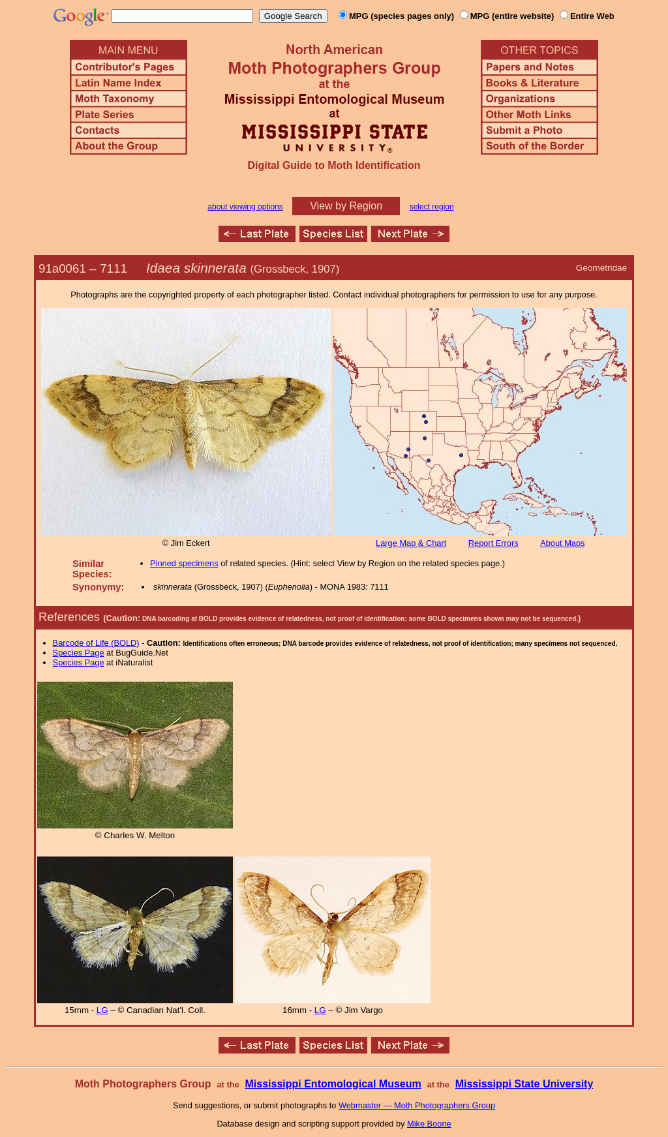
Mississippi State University (524, 1083)
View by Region (346, 205)
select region (432, 206)
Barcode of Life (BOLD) (96, 643)
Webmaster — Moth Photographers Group (417, 1105)
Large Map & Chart (411, 543)
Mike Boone (429, 1124)
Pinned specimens (184, 563)
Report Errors (493, 543)
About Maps (562, 543)
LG (102, 1010)
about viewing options (244, 206)
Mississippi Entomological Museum (333, 1083)
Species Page (78, 653)
